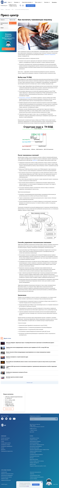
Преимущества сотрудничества (7, 451)
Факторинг (32, 457)
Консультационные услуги (34, 456)
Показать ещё (29, 382)
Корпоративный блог (4, 23)
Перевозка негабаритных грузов (36, 451)
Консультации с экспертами (24, 97)
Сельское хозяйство (33, 478)
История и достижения (5, 438)
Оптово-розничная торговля (6, 477)
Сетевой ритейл (4, 472)
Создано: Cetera (55, 484)
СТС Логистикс (2, 390)
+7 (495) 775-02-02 (13, 6)
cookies (27, 486)
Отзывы (2, 441)
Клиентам (46, 2)
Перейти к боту (8, 48)
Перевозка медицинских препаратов (36, 477)
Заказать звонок (30, 5)
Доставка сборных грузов (34, 447)
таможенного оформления (49, 54)
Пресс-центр (38, 2)
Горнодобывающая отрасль (35, 475)
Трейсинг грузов (33, 464)
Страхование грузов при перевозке (36, 454)
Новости (2, 19)
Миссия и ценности (4, 439)
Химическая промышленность (35, 472)
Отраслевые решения (27, 2)
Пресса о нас (12, 19)
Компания (16, 2)
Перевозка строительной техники (7, 473)
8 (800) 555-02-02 (12, 4)
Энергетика (32, 473)
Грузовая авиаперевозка (34, 442)
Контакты (54, 2)
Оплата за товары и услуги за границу (37, 461)
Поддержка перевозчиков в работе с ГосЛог (38, 465)
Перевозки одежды (4, 478)
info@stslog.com (4, 5)
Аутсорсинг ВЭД (33, 452)
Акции (2, 27)
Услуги (9, 2)
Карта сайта (32, 431)
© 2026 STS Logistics (4, 484)
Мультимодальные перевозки (35, 441)
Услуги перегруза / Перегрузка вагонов (37, 444)
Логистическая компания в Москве (5, 391)
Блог (11, 23)
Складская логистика (33, 439)
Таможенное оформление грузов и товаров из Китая (39, 449)
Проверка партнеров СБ (34, 462)
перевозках (34, 160)
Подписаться (56, 419)
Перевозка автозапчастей (5, 480)
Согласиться (35, 484)
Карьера (2, 447)
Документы (3, 449)
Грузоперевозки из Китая (34, 438)
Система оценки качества (5, 442)
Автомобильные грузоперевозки (36, 446)
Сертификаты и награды (5, 444)
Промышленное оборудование (7, 475)
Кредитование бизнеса (34, 459)
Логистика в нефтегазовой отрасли (36, 480)
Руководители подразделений (6, 446)
